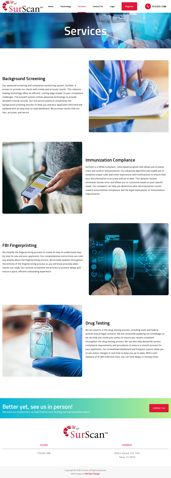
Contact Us (98, 6)
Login (112, 6)
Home (50, 6)
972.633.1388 (44, 453)
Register (129, 6)
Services (82, 6)
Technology (65, 6)
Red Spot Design (92, 473)
